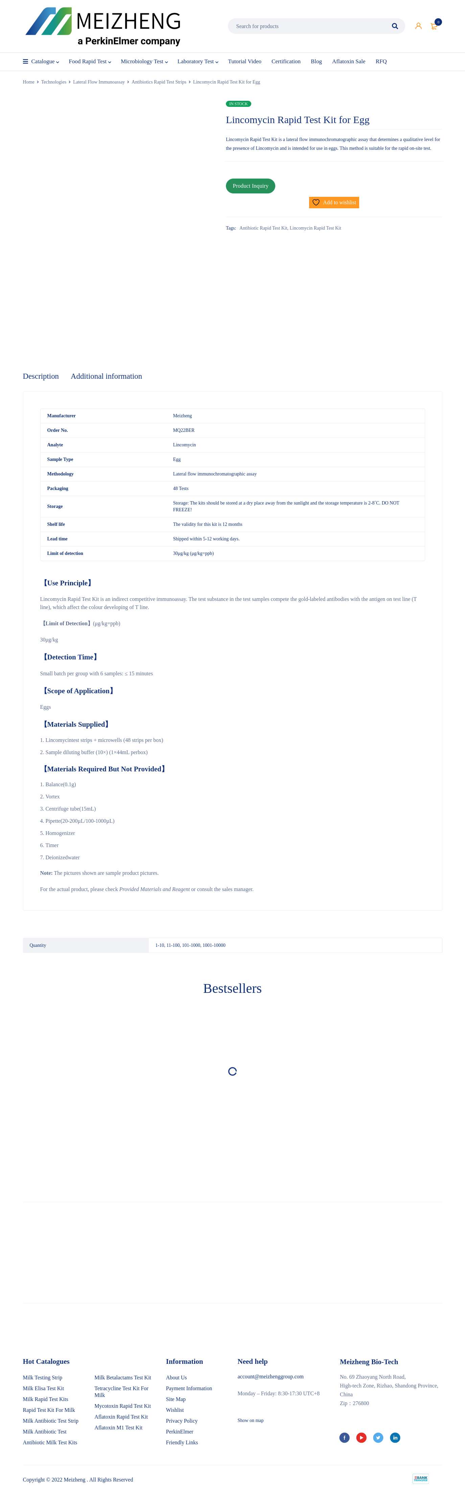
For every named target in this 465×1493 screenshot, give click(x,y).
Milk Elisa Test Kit (43, 1389)
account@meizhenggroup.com (271, 1377)
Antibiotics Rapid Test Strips (159, 82)
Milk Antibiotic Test (45, 1432)
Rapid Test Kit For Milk (49, 1411)
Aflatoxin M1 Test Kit (118, 1428)
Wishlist (175, 1411)
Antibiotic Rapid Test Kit (263, 225)
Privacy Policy (182, 1421)
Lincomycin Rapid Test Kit (315, 225)
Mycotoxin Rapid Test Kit (122, 1406)
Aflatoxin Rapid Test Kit (121, 1417)
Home (28, 82)
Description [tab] (42, 376)
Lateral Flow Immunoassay (99, 82)
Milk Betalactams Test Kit (122, 1378)
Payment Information (189, 1389)
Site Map (176, 1400)
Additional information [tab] (109, 376)
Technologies (53, 82)
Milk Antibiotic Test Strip (50, 1421)
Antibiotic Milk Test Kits (50, 1443)
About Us (176, 1378)
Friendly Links (182, 1443)
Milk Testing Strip (43, 1378)
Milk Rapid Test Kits (45, 1400)
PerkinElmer (179, 1432)
